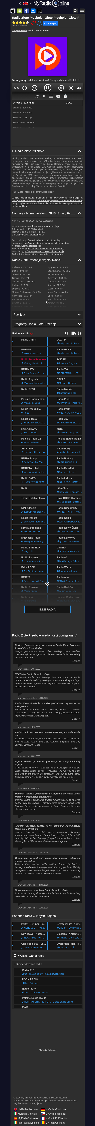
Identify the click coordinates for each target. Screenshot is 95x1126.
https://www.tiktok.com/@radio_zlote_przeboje (41, 254)
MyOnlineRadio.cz (53, 1112)
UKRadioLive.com (26, 1108)
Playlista (19, 994)
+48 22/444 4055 (37, 232)
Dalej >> (76, 641)
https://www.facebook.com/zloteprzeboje (42, 240)
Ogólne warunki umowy (25, 1102)
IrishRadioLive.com (26, 1121)
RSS (40, 1102)
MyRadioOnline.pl (47, 1049)
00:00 (16, 88)
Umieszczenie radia (34, 1099)
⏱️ (65, 96)
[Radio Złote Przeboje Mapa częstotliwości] (47, 300)
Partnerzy (18, 1099)
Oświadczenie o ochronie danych (62, 1099)
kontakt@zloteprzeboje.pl (31, 234)
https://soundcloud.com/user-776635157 (44, 248)
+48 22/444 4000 (35, 229)
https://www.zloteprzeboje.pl (45, 226)
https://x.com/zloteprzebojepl (28, 246)
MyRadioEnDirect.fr (54, 1117)
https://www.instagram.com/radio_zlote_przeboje (46, 243)
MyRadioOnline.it (25, 1112)
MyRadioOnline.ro (53, 1121)
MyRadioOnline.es (26, 1117)
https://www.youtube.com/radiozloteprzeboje (43, 251)
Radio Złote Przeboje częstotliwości (36, 260)
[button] (25, 88)
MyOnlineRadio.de (53, 1108)
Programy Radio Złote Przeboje (33, 1003)
